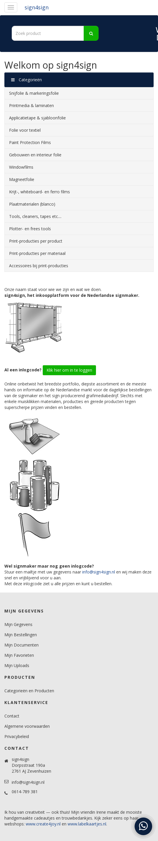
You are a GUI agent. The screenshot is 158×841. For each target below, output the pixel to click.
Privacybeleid (16, 736)
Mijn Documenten (21, 645)
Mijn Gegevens (18, 624)
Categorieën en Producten (29, 690)
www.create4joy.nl (43, 824)
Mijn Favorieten (19, 655)
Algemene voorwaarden (27, 726)
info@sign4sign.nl (98, 572)
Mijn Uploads (16, 665)
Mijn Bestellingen (20, 634)
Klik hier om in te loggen (69, 370)
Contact (11, 716)
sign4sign (37, 7)
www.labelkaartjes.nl (87, 824)
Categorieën (26, 79)
